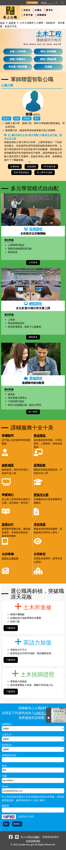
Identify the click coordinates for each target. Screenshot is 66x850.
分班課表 (33, 262)
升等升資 (28, 15)
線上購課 (33, 411)
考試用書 (22, 66)
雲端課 (26, 118)
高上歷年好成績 (44, 172)
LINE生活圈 (43, 713)
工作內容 (21, 51)
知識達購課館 (33, 841)
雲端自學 (51, 59)
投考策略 (51, 51)
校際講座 (42, 15)
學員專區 (40, 435)
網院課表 (33, 337)
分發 (12, 51)
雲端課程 (33, 378)
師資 (12, 59)
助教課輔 (31, 166)
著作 (36, 118)
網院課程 (33, 304)
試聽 (16, 118)
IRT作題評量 (49, 166)
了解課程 (10, 628)
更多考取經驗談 (21, 172)
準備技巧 (21, 59)
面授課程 (33, 229)
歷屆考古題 (41, 495)
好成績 (48, 66)
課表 (42, 59)
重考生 (49, 10)
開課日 (6, 118)
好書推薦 (14, 166)
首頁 (2, 22)
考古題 (12, 66)
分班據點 (35, 837)
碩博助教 (40, 465)
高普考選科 (32, 3)
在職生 (38, 10)
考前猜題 (40, 524)
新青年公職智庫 (10, 558)
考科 (42, 51)
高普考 (12, 22)
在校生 (27, 10)
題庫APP (7, 524)
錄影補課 (8, 465)
